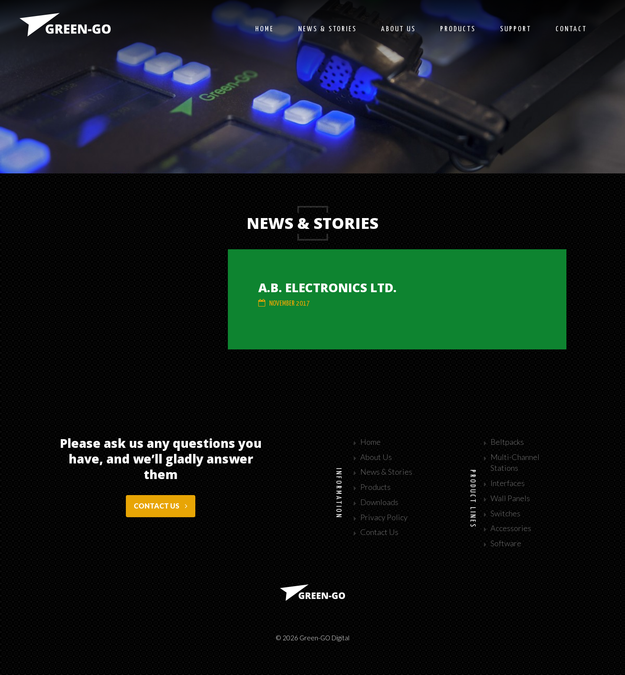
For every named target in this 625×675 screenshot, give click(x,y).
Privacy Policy (384, 517)
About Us (376, 457)
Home (264, 29)
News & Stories (386, 471)
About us (398, 29)
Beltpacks (507, 442)
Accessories (510, 528)
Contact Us (379, 532)
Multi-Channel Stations (514, 462)
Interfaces (507, 483)
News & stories (327, 29)
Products (458, 29)
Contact (571, 29)
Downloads (379, 502)
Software (505, 543)
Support (515, 29)
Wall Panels (510, 498)
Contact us (161, 506)
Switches (505, 513)
